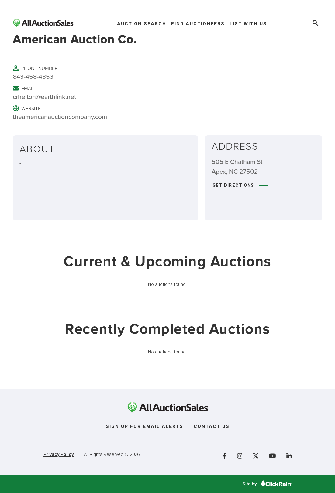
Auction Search (141, 23)
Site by (267, 484)
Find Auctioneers (198, 23)
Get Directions (240, 185)
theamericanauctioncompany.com (60, 116)
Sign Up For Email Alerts (144, 426)
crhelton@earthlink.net (44, 96)
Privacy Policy (58, 454)
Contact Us (212, 426)
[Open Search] (315, 24)
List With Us (248, 23)
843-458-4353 (33, 76)
